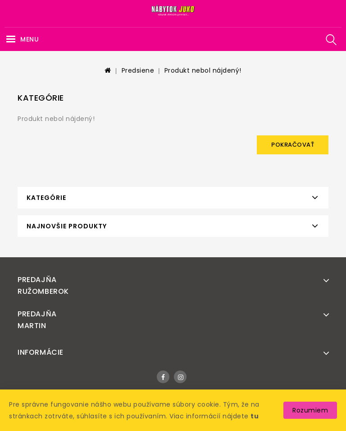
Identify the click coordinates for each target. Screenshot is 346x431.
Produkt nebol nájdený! (202, 70)
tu (254, 416)
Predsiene (138, 70)
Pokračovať (292, 144)
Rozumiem (310, 410)
